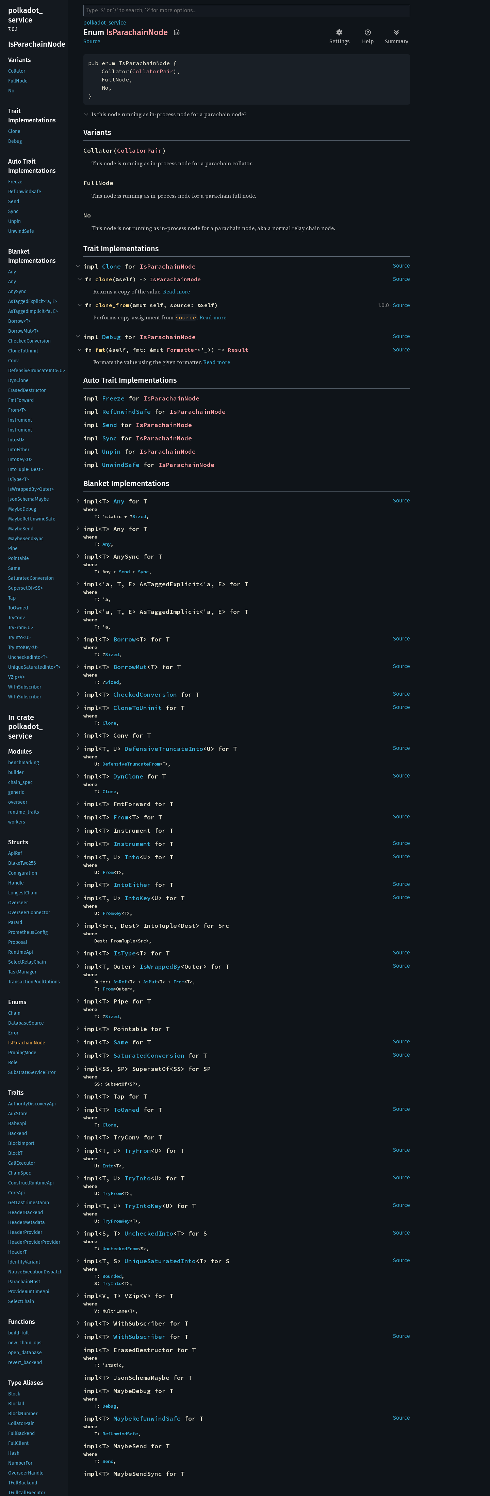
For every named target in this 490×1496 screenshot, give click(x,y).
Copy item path (176, 32)
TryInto (138, 1178)
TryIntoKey (143, 1206)
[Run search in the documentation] (246, 10)
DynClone (128, 776)
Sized (139, 516)
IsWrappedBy (160, 966)
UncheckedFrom (120, 1248)
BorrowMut (130, 667)
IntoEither (132, 885)
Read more (176, 291)
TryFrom (138, 1150)
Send (109, 425)
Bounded (111, 1276)
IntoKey (138, 898)
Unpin (111, 451)
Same (120, 1042)
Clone (111, 266)
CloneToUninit (137, 708)
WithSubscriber (139, 1337)
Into (132, 857)
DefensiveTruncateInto (164, 749)
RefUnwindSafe (126, 411)
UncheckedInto (149, 1233)
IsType (124, 953)
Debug (111, 337)
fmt (100, 349)
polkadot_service (104, 22)
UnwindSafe (121, 465)
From (120, 817)
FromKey (111, 913)
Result (238, 349)
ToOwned (126, 1110)
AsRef (120, 982)
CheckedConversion (145, 694)
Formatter (182, 349)
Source (91, 41)
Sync (109, 438)
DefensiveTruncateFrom (131, 764)
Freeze (113, 398)
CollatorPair (152, 71)
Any (119, 501)
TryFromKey (116, 1221)
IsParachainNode (168, 266)
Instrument (132, 844)
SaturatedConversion (148, 1055)
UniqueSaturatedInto (160, 1261)
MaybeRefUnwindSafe (147, 1418)
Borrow (124, 639)
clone (103, 279)
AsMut (150, 982)
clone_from (112, 305)
